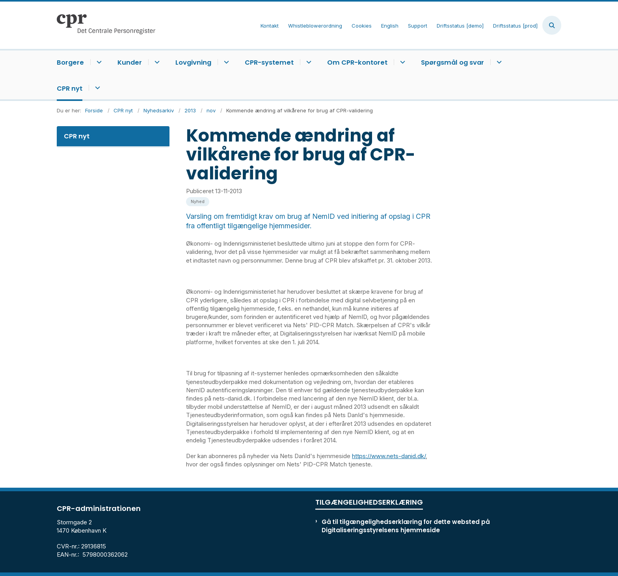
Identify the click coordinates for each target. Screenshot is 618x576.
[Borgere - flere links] (98, 62)
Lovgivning (193, 62)
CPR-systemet (269, 62)
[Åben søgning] (551, 25)
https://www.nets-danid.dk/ (389, 456)
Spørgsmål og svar (452, 62)
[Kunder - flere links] (156, 62)
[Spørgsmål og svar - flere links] (498, 62)
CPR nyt (69, 88)
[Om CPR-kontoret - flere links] (401, 62)
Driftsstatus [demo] (460, 26)
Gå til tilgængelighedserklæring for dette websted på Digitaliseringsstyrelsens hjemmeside (406, 526)
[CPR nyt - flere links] (96, 88)
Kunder (129, 62)
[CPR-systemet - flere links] (307, 62)
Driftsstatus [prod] (515, 26)
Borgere (70, 62)
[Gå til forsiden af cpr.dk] (106, 25)
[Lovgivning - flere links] (225, 62)
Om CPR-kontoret (357, 62)
